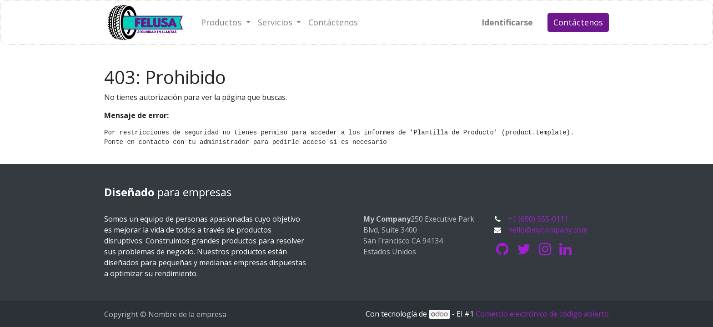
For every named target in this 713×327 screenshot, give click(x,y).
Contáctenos (578, 22)
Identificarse (507, 22)
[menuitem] (333, 22)
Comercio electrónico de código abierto (542, 314)
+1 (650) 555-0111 (538, 219)
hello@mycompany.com (547, 230)
